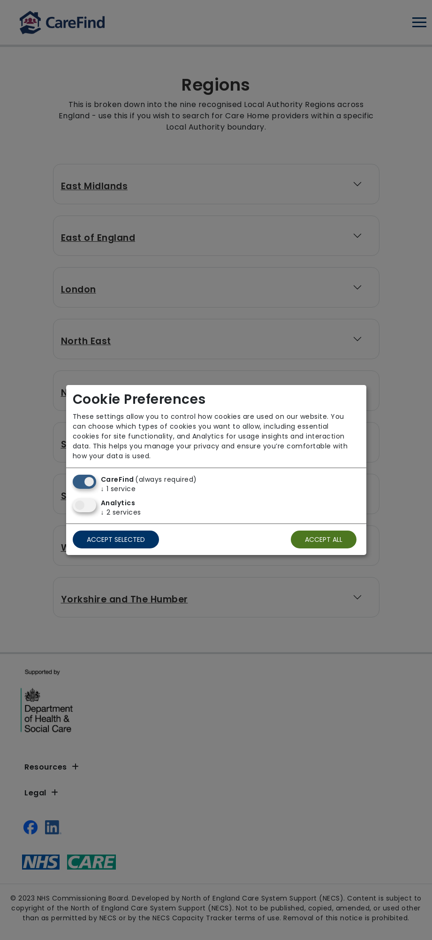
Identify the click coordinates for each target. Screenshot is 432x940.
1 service (118, 488)
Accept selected (116, 539)
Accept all (323, 539)
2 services (121, 512)
